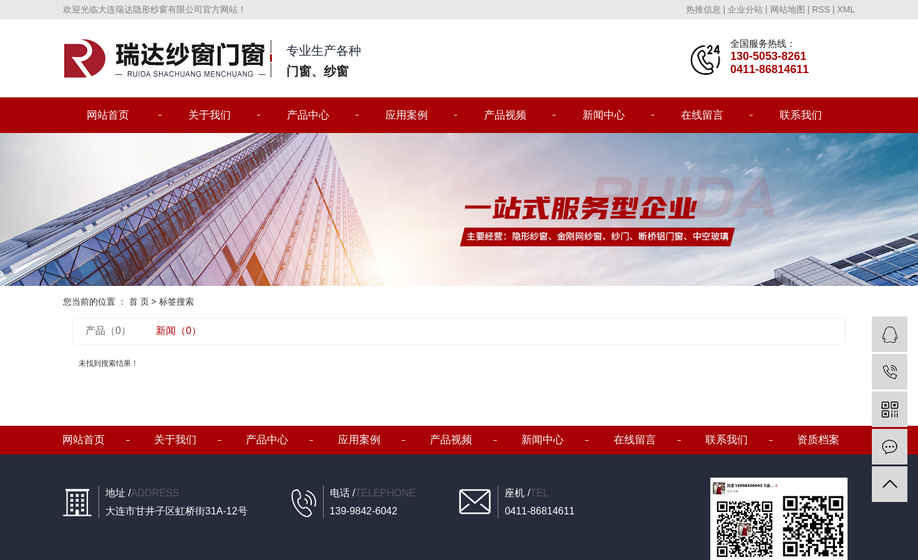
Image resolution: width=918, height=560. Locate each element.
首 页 (139, 302)
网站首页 (108, 115)
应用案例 (406, 115)
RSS (821, 9)
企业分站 (745, 9)
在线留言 (702, 115)
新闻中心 (603, 115)
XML (846, 9)
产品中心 (308, 115)
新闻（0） (178, 330)
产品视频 (505, 115)
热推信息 (703, 9)
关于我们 (209, 115)
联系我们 (801, 115)
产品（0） (108, 330)
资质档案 (818, 440)
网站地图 (787, 9)
